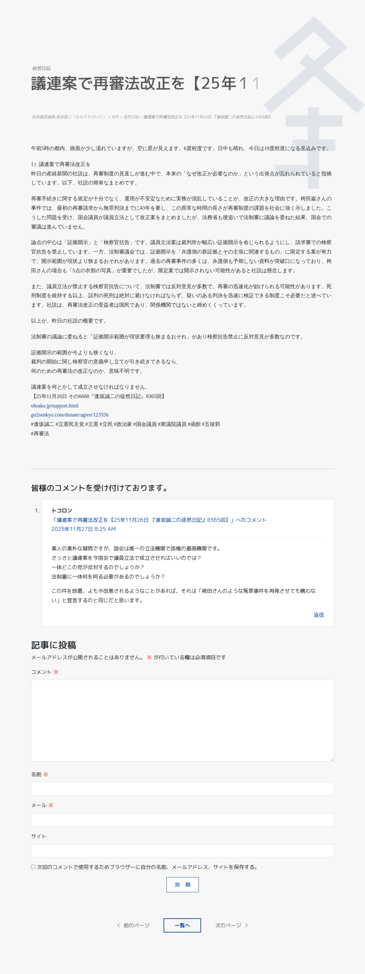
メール (42, 805)
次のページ (232, 925)
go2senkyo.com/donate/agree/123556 (70, 414)
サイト (39, 836)
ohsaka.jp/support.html (55, 405)
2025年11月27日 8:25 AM (83, 529)
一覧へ (182, 925)
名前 (39, 774)
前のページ (133, 925)
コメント (45, 671)
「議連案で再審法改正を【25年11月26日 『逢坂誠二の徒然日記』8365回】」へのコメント (159, 519)
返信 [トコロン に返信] (319, 614)
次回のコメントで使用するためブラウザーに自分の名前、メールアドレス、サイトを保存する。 (148, 867)
